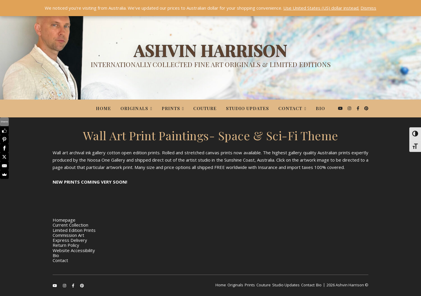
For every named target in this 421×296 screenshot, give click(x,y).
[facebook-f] (358, 108)
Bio (320, 108)
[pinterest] (366, 108)
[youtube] (341, 108)
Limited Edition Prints (74, 230)
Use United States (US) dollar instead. (321, 8)
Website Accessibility (74, 250)
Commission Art (68, 235)
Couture (205, 108)
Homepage (64, 220)
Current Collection (70, 225)
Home (103, 108)
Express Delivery (70, 240)
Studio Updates (247, 108)
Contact (290, 108)
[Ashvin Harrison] (210, 57)
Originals (134, 108)
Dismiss (368, 8)
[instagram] (350, 108)
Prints (171, 108)
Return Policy (66, 245)
